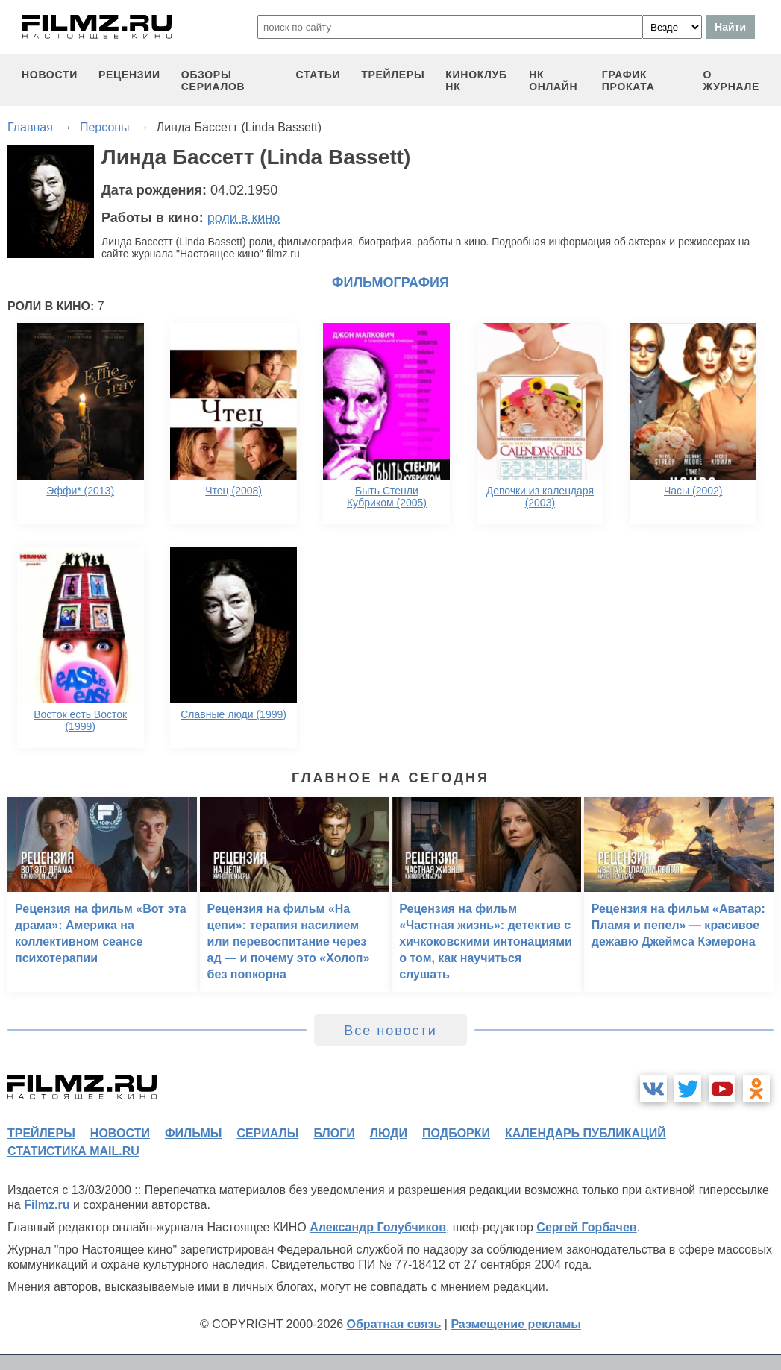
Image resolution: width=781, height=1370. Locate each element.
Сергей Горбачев (586, 1227)
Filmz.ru (46, 1204)
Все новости (390, 1030)
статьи (318, 75)
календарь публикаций (585, 1133)
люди (388, 1133)
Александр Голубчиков (378, 1227)
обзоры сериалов (213, 80)
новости (50, 75)
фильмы (193, 1133)
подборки (456, 1133)
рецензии (129, 75)
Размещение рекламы (516, 1324)
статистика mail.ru (73, 1151)
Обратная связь (394, 1324)
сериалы (267, 1133)
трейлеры (392, 75)
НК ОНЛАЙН (553, 80)
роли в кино (243, 217)
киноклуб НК (475, 80)
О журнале (731, 80)
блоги (333, 1133)
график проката (628, 80)
